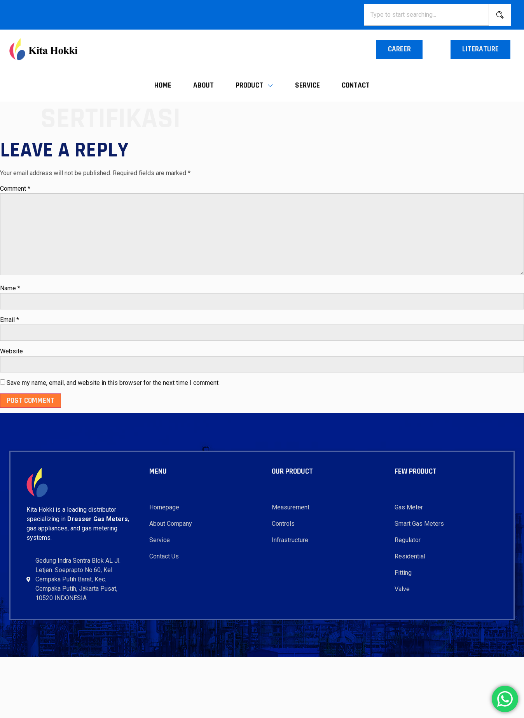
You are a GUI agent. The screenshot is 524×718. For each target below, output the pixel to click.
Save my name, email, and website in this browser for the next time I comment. (113, 382)
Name (10, 288)
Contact (356, 85)
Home (162, 85)
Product (254, 85)
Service (307, 85)
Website (11, 351)
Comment (15, 188)
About (203, 85)
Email (9, 319)
